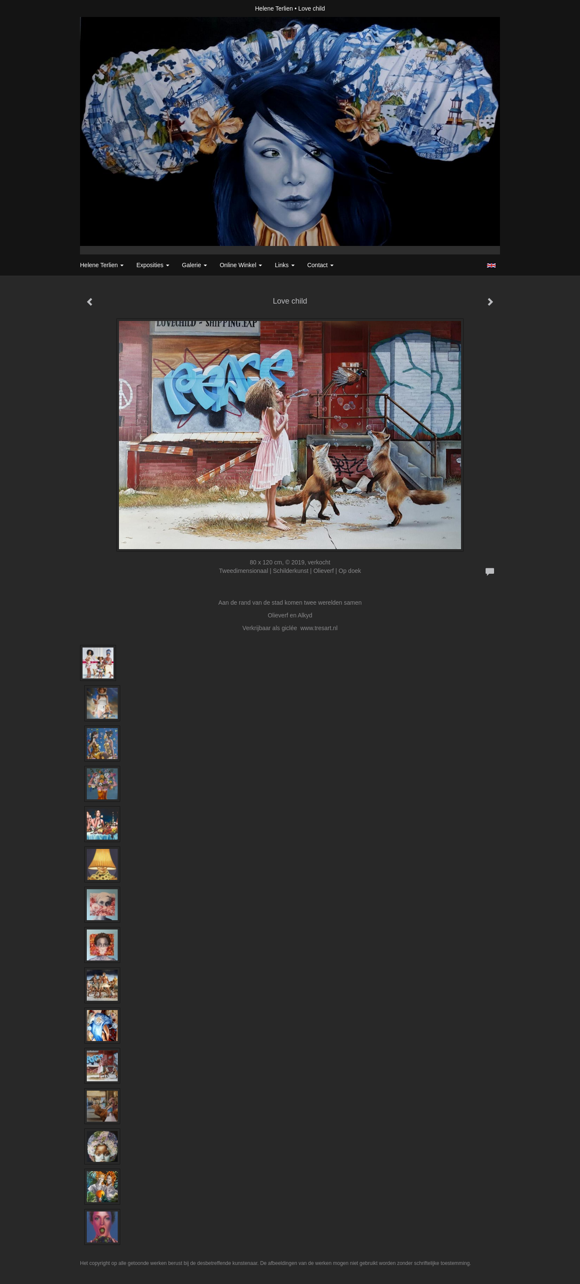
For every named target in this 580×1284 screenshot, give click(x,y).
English (491, 265)
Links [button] (285, 265)
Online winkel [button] (241, 265)
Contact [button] (320, 265)
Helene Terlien (274, 8)
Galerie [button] (194, 265)
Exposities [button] (152, 265)
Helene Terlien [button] (102, 265)
